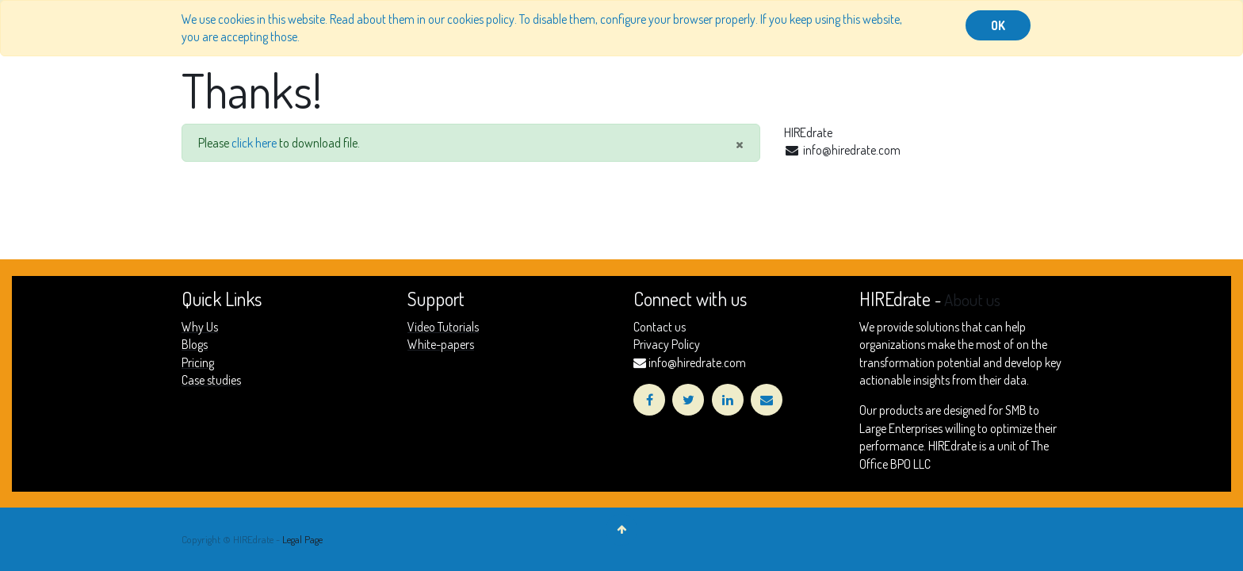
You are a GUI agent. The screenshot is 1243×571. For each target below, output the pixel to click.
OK (998, 25)
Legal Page (302, 539)
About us (972, 299)
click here (254, 143)
